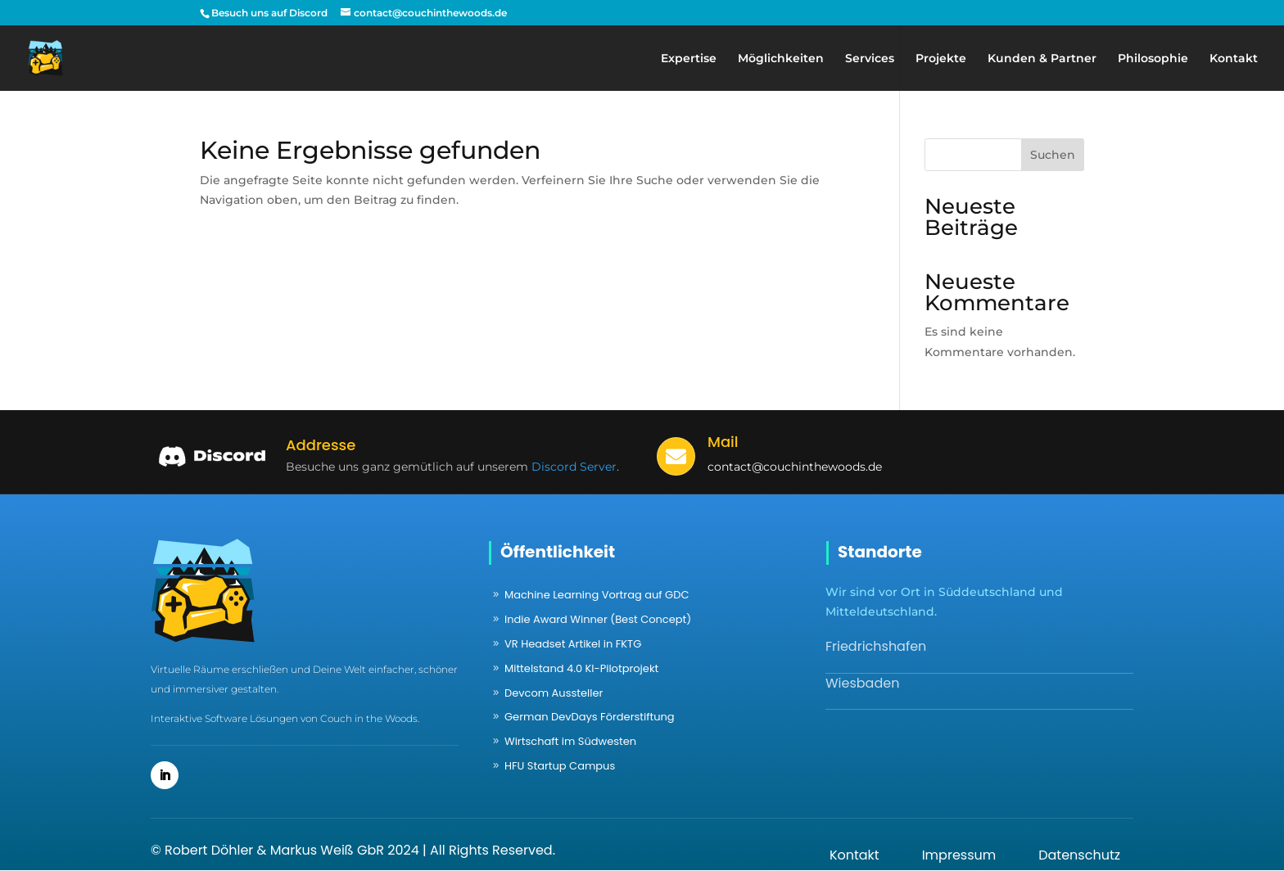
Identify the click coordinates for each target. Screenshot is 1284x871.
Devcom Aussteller (553, 693)
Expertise (689, 58)
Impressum (959, 855)
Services (869, 58)
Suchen (1052, 154)
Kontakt (1233, 58)
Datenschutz (1079, 855)
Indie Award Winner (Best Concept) (597, 619)
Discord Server (574, 466)
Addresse (320, 445)
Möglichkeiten (781, 58)
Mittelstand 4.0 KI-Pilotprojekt (581, 668)
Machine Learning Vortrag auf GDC (596, 594)
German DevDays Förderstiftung (589, 716)
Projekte (941, 58)
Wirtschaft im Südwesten (570, 741)
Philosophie (1153, 58)
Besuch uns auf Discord (269, 13)
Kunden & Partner (1042, 58)
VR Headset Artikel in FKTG (572, 644)
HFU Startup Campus (559, 766)
